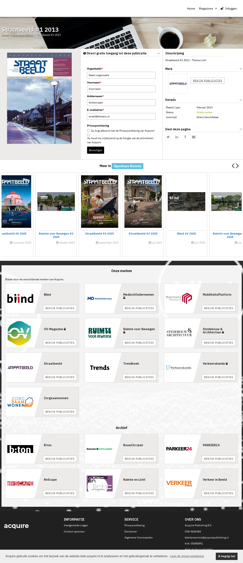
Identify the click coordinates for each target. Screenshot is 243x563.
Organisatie (95, 68)
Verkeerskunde (215, 355)
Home (191, 8)
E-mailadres (95, 110)
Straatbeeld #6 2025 (212, 233)
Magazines (208, 8)
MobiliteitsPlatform (217, 286)
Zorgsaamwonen (56, 389)
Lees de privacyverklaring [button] (187, 556)
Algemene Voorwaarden (138, 529)
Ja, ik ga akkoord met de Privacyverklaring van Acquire (123, 130)
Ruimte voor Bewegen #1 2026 (31, 233)
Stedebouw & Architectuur (213, 322)
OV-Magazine (55, 320)
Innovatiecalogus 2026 (151, 233)
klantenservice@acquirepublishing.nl (207, 529)
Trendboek (131, 355)
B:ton (47, 437)
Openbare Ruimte (22, 35)
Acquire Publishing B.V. (198, 517)
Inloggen (229, 8)
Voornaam (94, 82)
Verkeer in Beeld (215, 471)
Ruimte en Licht (134, 471)
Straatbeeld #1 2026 (91, 233)
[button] (237, 166)
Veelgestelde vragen (76, 517)
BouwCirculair (133, 437)
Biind (47, 286)
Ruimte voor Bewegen (139, 322)
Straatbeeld (53, 355)
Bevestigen (95, 150)
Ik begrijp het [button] (226, 556)
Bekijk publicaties (207, 80)
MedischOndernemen (138, 287)
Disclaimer (130, 523)
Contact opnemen (74, 523)
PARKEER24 (211, 437)
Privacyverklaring (134, 517)
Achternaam (95, 96)
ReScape (50, 471)
